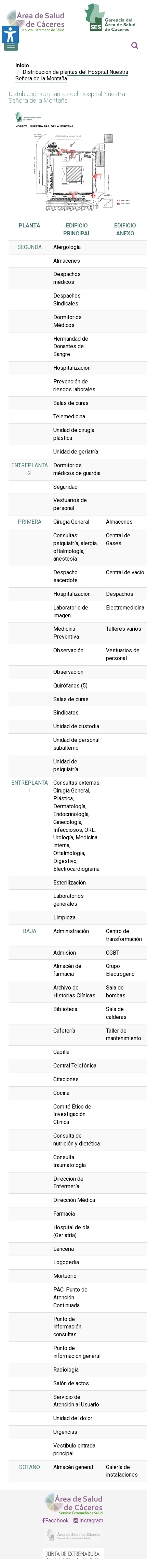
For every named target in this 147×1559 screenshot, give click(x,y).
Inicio (22, 65)
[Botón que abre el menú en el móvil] (11, 45)
